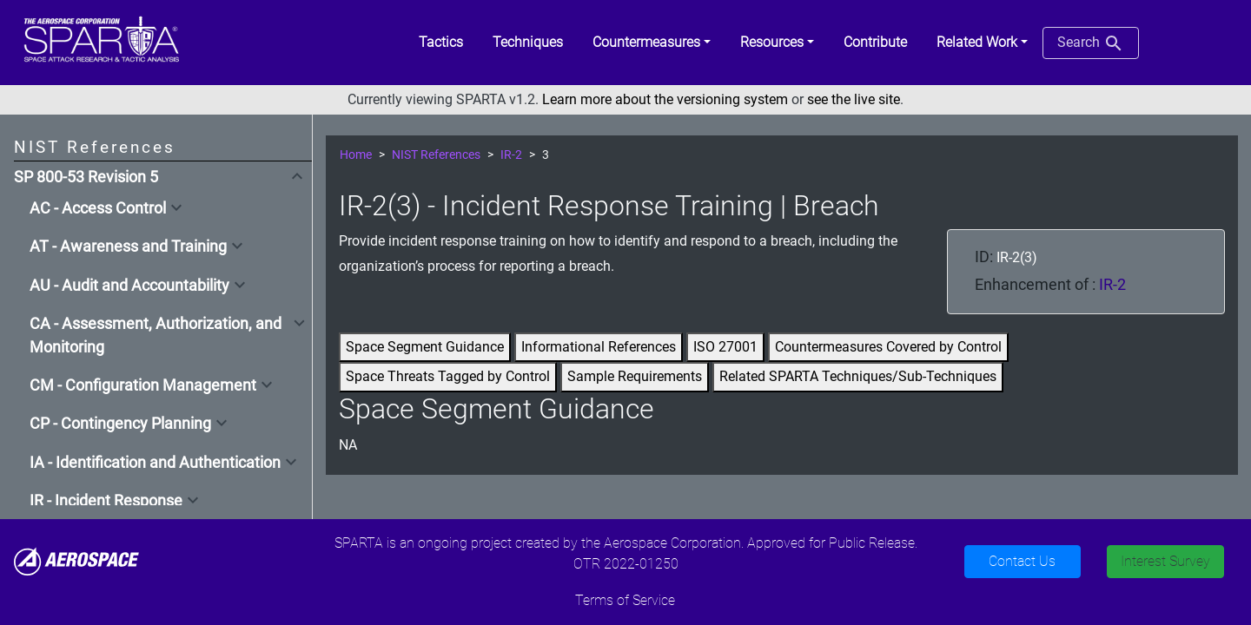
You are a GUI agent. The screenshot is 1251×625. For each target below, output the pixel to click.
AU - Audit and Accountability (129, 285)
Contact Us (1022, 561)
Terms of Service (625, 600)
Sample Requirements (634, 376)
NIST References (436, 155)
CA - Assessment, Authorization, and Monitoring (155, 335)
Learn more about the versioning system (665, 99)
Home (356, 155)
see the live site (853, 99)
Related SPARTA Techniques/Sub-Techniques (857, 376)
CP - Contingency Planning (120, 423)
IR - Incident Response (106, 501)
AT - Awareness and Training (128, 246)
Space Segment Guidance (425, 347)
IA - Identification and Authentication (155, 462)
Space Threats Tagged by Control (448, 376)
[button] (651, 42)
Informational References (598, 347)
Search (1090, 43)
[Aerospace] (76, 560)
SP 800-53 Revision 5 (86, 177)
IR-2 (511, 155)
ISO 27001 (725, 347)
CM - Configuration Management (143, 385)
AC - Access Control (98, 208)
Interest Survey (1165, 561)
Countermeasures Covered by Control (888, 347)
